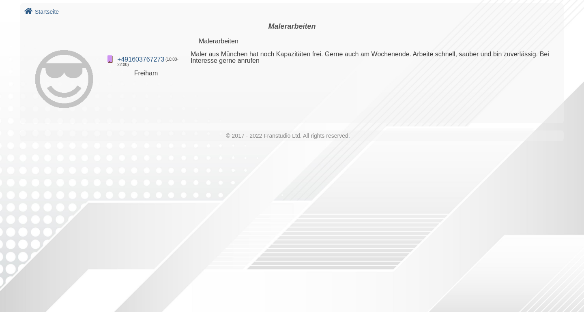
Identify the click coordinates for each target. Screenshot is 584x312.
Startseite (41, 12)
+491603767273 (140, 59)
